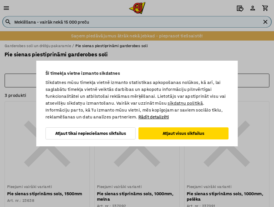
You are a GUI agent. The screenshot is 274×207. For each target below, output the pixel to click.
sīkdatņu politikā (185, 103)
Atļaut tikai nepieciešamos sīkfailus (90, 133)
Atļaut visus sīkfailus (183, 133)
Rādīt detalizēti (153, 117)
